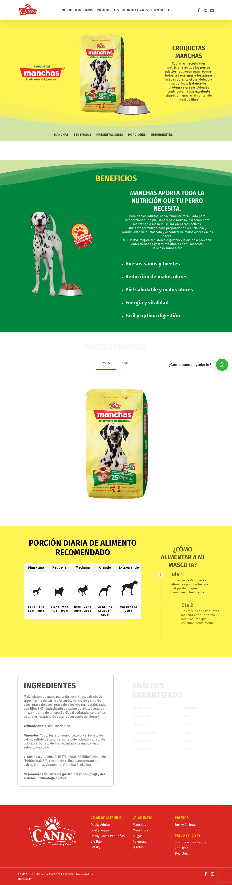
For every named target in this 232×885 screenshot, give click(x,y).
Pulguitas (139, 841)
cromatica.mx (25, 878)
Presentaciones (109, 135)
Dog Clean (182, 853)
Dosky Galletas (185, 825)
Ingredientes (162, 135)
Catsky (95, 847)
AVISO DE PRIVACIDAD (62, 874)
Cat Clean (182, 848)
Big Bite (96, 841)
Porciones (137, 135)
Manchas (61, 135)
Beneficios (82, 135)
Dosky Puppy (100, 830)
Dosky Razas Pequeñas (108, 836)
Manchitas (140, 830)
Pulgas (137, 836)
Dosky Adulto (100, 825)
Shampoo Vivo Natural (191, 842)
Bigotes (138, 847)
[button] (106, 363)
